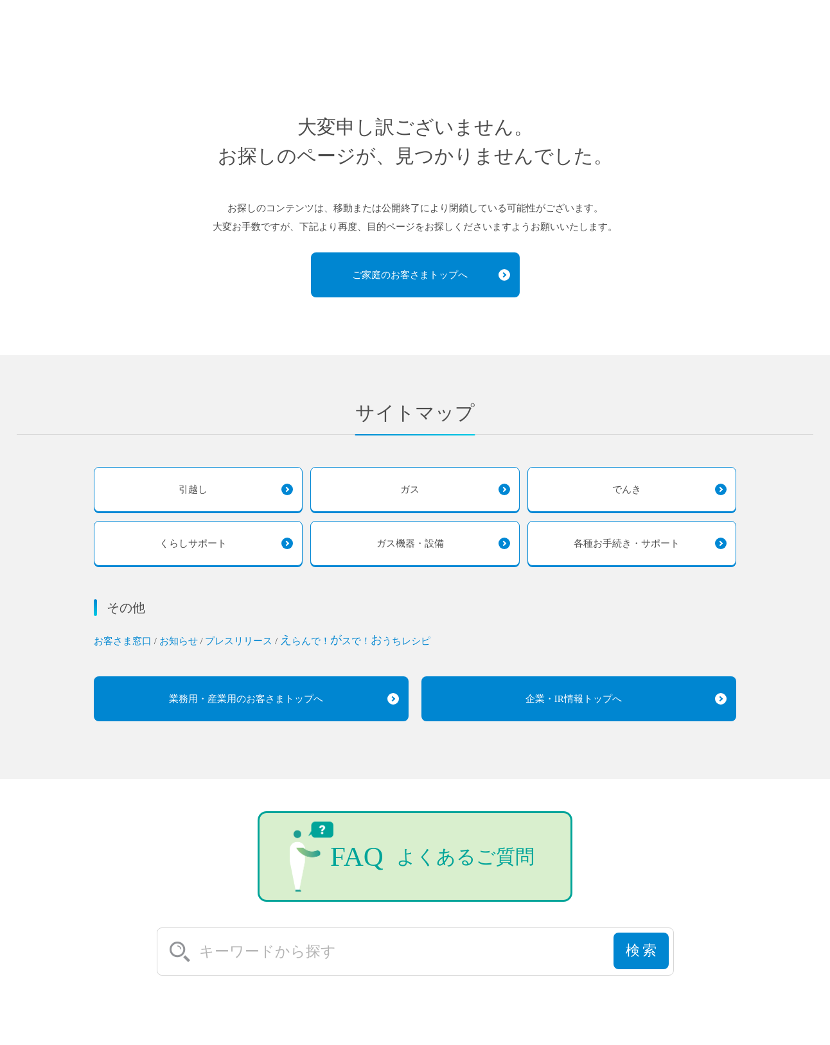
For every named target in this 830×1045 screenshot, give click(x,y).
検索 (642, 957)
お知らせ (179, 641)
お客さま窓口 (124, 641)
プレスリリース (240, 641)
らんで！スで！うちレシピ (355, 641)
